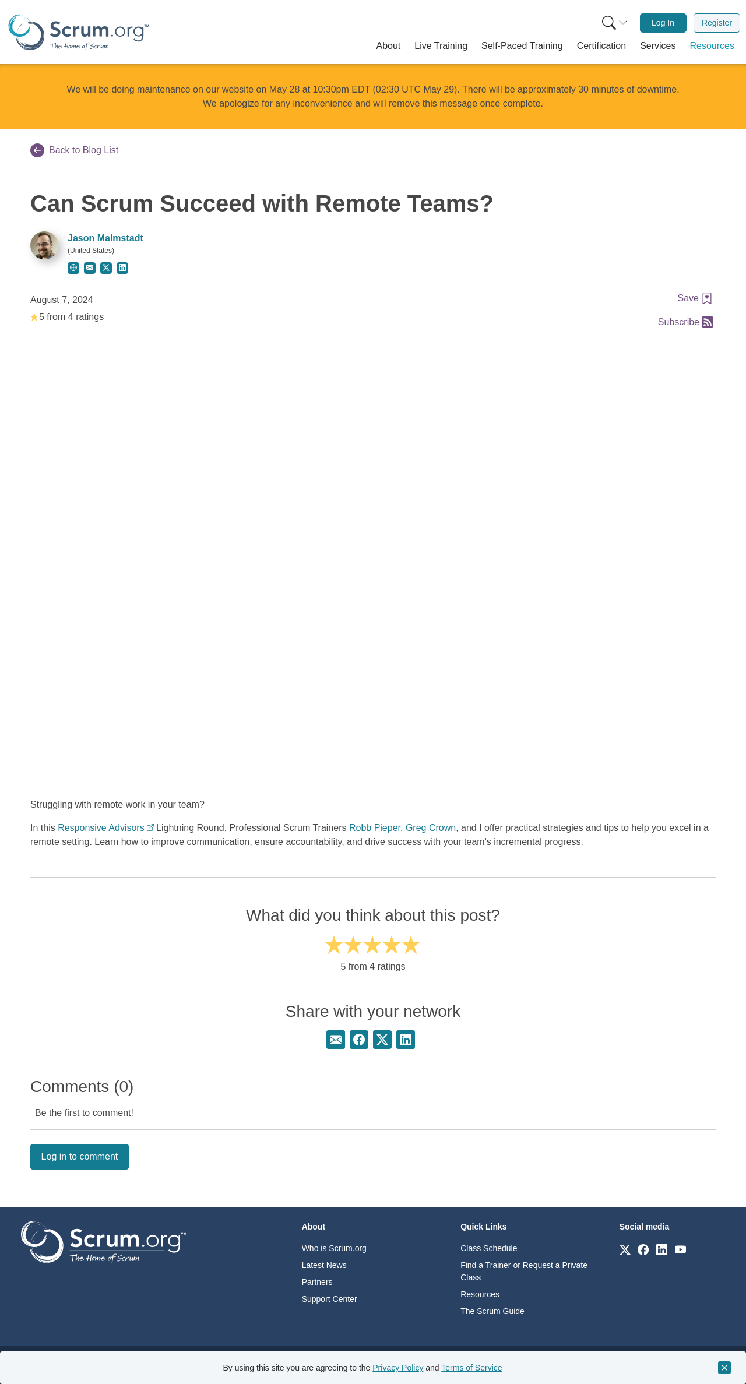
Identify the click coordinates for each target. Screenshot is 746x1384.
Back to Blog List (74, 150)
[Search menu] (615, 23)
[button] (389, 46)
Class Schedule (488, 1248)
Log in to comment (79, 1156)
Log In (663, 22)
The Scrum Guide (492, 1311)
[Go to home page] (103, 1241)
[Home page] (79, 32)
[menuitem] (614, 23)
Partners (317, 1282)
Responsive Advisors (101, 828)
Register (717, 22)
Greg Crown (431, 828)
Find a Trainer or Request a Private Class (523, 1271)
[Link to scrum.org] (625, 1249)
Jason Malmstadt (105, 238)
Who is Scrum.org (334, 1248)
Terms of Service (471, 1367)
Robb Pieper (374, 828)
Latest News (324, 1265)
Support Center (329, 1299)
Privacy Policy (397, 1367)
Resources (479, 1294)
